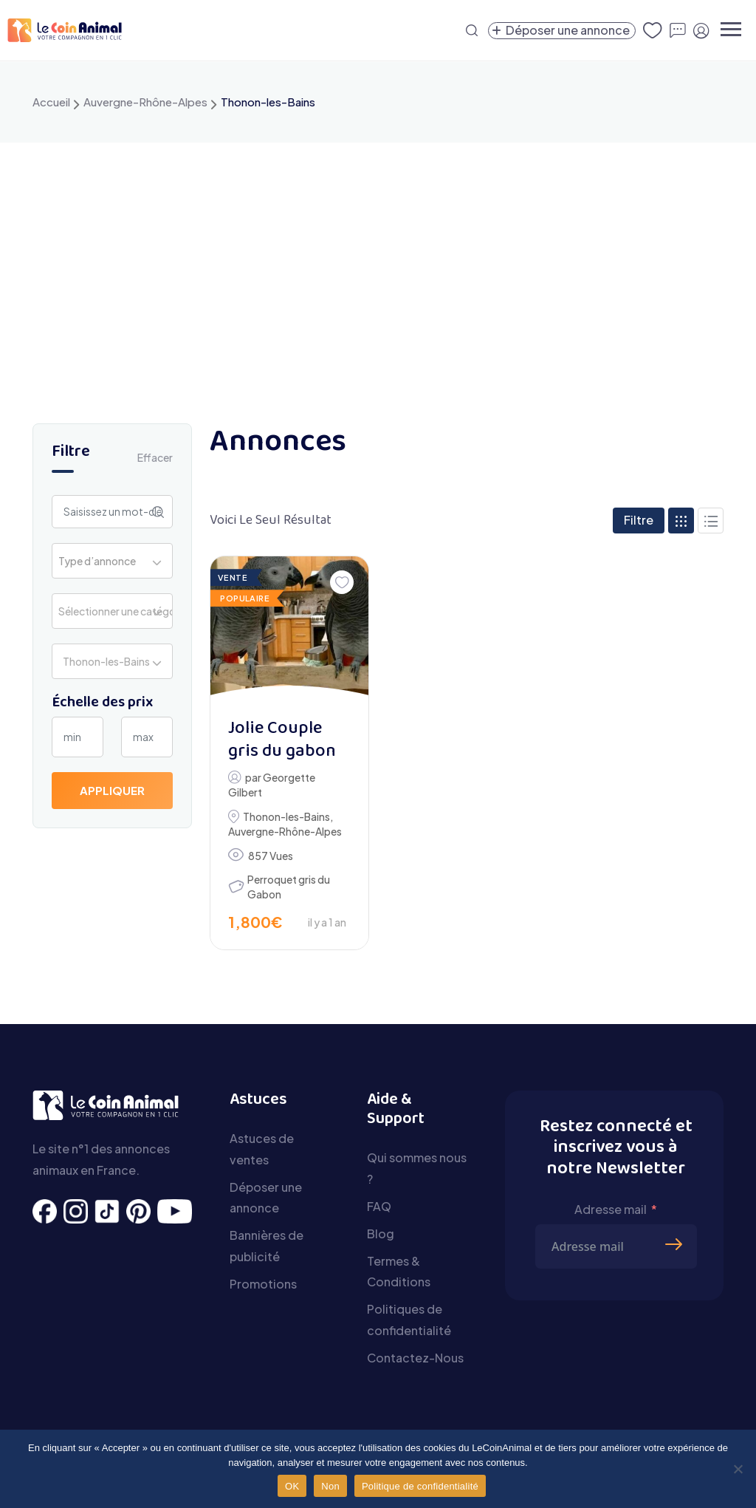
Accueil (51, 102)
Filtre (638, 520)
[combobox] (112, 561)
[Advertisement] (378, 253)
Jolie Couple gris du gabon (282, 740)
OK (292, 1486)
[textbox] (101, 561)
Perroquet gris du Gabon (288, 887)
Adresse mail (610, 1209)
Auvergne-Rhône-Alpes (145, 102)
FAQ (379, 1206)
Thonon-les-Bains (286, 816)
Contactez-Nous (415, 1357)
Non (330, 1486)
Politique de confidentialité (420, 1486)
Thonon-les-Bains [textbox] (104, 661)
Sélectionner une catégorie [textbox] (115, 611)
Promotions (263, 1284)
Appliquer (112, 790)
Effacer (155, 457)
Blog (380, 1233)
